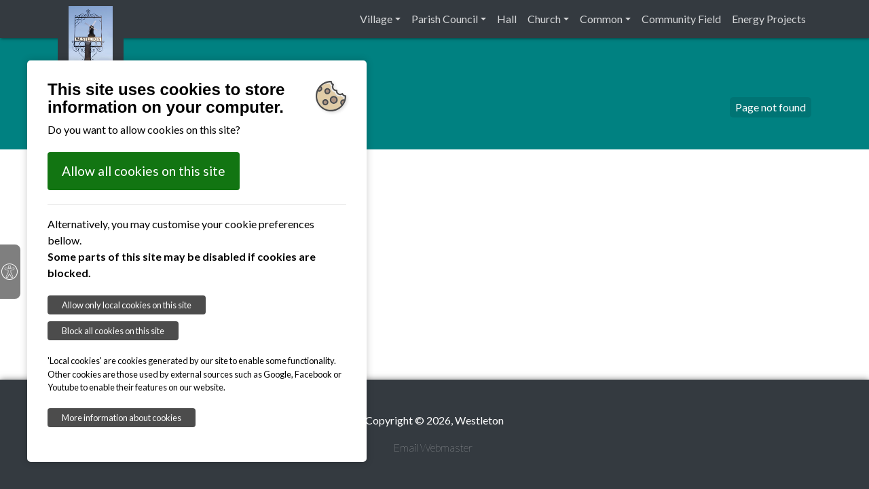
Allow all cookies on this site (143, 171)
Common (601, 18)
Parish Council (444, 18)
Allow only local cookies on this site (126, 305)
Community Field (681, 18)
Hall (507, 18)
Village (376, 18)
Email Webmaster (433, 447)
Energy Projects (769, 18)
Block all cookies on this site (113, 330)
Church (544, 18)
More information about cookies (121, 417)
